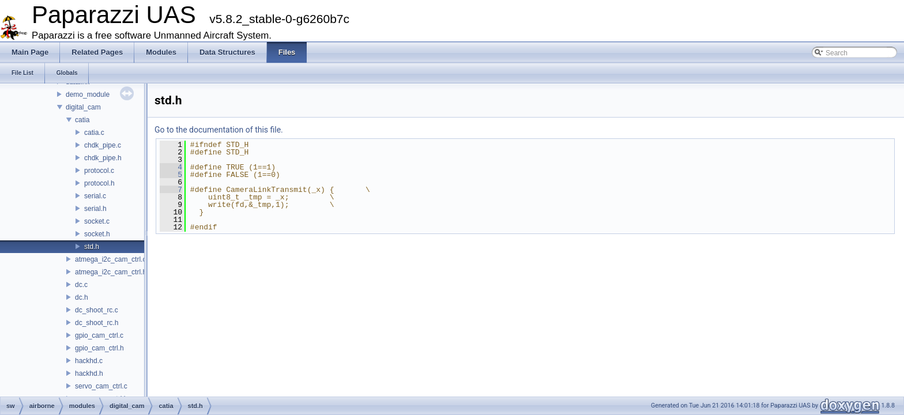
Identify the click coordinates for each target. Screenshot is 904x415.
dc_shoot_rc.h (96, 323)
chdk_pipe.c (102, 145)
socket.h (97, 234)
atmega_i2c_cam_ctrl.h (110, 272)
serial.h (95, 209)
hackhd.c (89, 361)
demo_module (88, 94)
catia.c (94, 133)
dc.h (81, 297)
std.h (91, 247)
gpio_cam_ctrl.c (99, 335)
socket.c (97, 221)
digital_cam (83, 107)
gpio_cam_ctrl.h (99, 348)
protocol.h (99, 183)
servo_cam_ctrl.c (101, 386)
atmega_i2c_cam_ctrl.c (110, 259)
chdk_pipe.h (103, 158)
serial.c (95, 196)
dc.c (81, 285)
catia (82, 120)
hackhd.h (89, 373)
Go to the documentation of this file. (219, 129)
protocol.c (99, 171)
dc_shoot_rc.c (96, 310)
